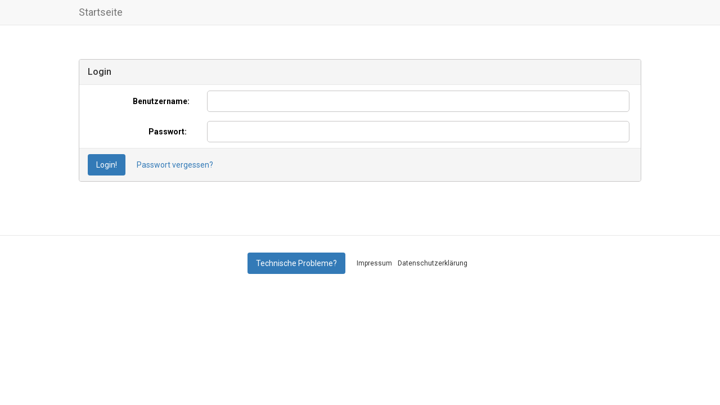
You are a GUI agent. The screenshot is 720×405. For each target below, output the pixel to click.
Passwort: (167, 131)
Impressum (374, 263)
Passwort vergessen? (175, 164)
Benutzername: (160, 101)
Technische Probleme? (296, 263)
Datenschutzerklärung (432, 263)
